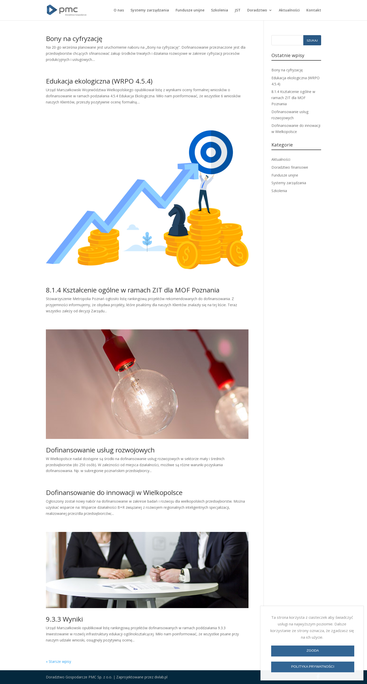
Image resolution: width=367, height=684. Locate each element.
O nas (119, 10)
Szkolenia (219, 10)
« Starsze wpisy (58, 661)
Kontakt (313, 10)
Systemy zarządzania (149, 10)
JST (238, 10)
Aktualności (289, 10)
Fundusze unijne (190, 10)
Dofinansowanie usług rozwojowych (100, 449)
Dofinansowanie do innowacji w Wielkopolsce (114, 492)
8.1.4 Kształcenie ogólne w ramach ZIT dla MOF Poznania (132, 289)
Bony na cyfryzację (74, 38)
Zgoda (313, 650)
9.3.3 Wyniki (64, 619)
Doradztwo (257, 10)
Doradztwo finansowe (289, 167)
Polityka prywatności (312, 666)
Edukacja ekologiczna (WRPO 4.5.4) (99, 81)
